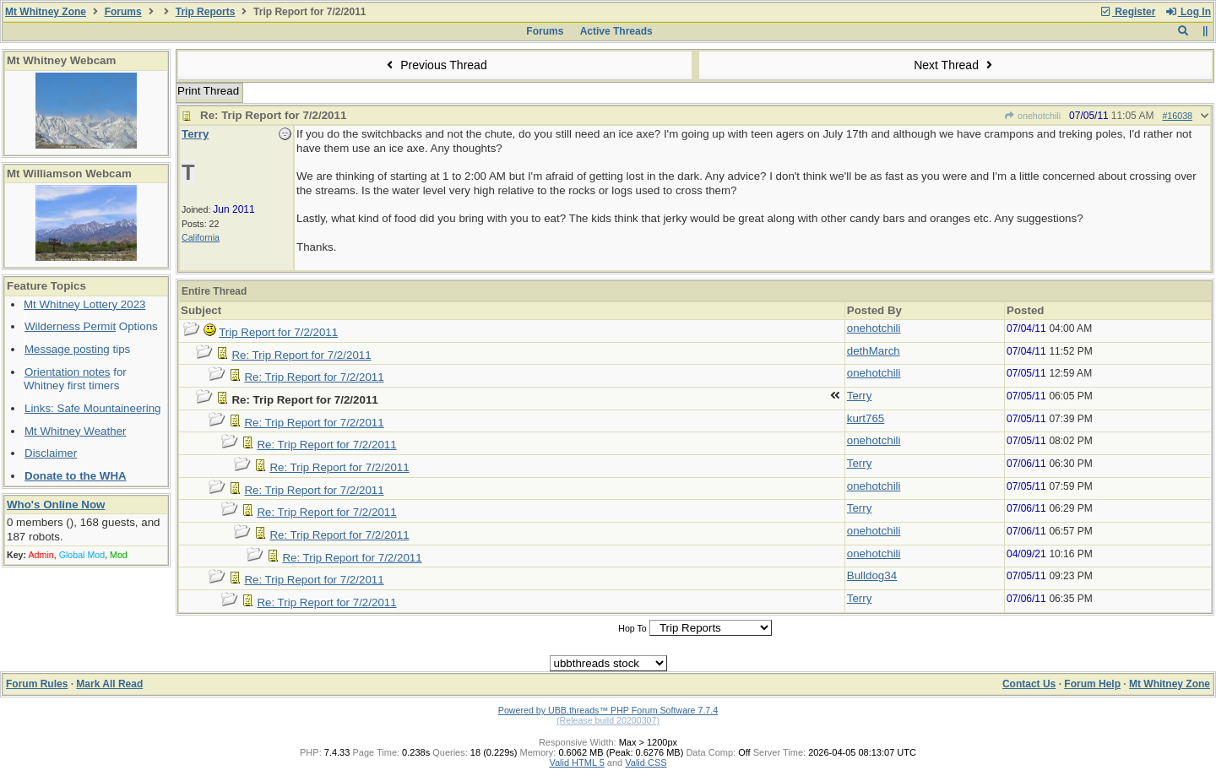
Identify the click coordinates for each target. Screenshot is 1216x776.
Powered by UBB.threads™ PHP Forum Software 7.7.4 (608, 710)
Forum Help (1092, 684)
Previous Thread (435, 65)
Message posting (67, 349)
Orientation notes (67, 372)
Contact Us (1029, 684)
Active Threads (616, 31)
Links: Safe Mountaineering (92, 408)
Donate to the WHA (75, 475)
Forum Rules (37, 684)
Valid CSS (645, 762)
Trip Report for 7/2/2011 (278, 332)
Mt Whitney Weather (75, 431)
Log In (1188, 12)
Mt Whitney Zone (45, 12)
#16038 (1177, 116)
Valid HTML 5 (576, 762)
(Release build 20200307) (608, 720)
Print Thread (208, 90)
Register (1127, 12)
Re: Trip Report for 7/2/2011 (301, 355)
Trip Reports (206, 12)
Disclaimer (50, 453)
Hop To (632, 628)
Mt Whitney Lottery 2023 (84, 304)
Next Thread (955, 65)
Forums (123, 12)
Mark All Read (109, 684)
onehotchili (1032, 116)
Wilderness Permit (70, 326)
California (201, 237)
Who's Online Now (56, 504)
